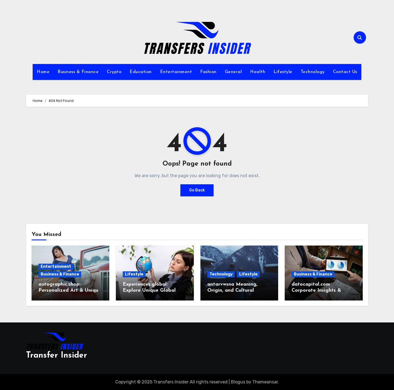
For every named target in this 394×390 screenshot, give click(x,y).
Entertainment (176, 72)
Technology (313, 72)
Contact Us (345, 72)
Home (43, 72)
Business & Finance (78, 72)
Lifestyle (282, 72)
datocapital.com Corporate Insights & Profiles (316, 290)
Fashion (208, 72)
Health (257, 72)
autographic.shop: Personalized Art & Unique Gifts (69, 290)
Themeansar (265, 382)
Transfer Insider (56, 355)
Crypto (114, 72)
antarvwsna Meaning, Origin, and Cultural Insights (232, 290)
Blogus (238, 382)
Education (141, 72)
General (233, 72)
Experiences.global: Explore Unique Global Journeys (149, 290)
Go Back (197, 190)
